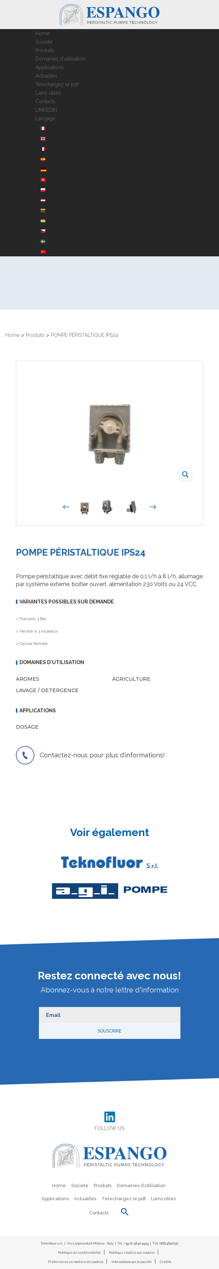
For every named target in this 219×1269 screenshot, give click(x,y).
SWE (49, 241)
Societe (43, 42)
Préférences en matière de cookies (75, 1262)
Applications (49, 67)
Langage (45, 118)
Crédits (165, 1262)
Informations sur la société (131, 1262)
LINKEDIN (46, 110)
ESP (48, 159)
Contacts (45, 101)
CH (48, 179)
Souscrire (109, 1031)
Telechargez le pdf (57, 84)
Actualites (46, 76)
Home (42, 33)
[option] (86, 506)
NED (49, 200)
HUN (49, 220)
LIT (47, 210)
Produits (44, 50)
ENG (49, 138)
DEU (49, 169)
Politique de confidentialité (79, 1252)
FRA (48, 148)
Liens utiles (48, 93)
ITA (47, 128)
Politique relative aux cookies (132, 1252)
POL (49, 190)
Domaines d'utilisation (60, 59)
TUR (49, 251)
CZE (49, 231)
